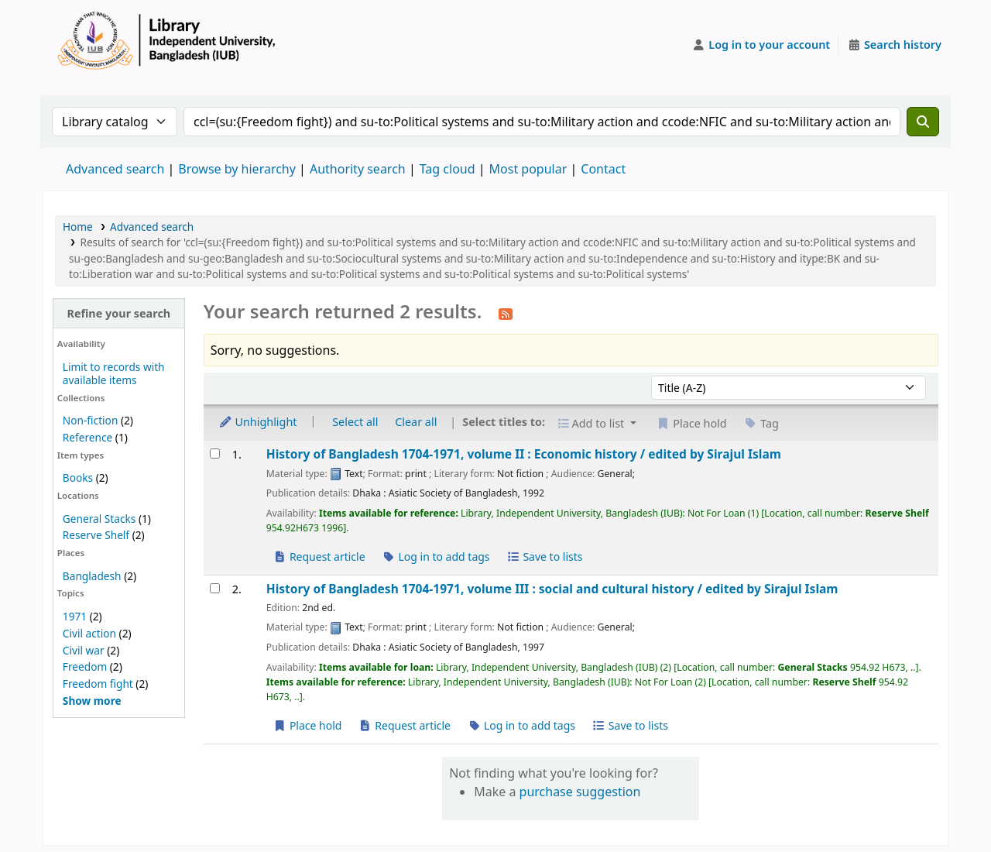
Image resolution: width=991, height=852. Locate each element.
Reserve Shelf (96, 534)
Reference (87, 437)
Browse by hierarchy (237, 168)
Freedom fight (98, 683)
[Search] (923, 121)
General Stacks (99, 518)
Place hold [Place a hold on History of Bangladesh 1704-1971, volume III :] (307, 725)
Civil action (89, 633)
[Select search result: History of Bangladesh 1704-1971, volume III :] (215, 588)
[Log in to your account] (761, 45)
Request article (319, 556)
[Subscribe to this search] (505, 313)
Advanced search (115, 168)
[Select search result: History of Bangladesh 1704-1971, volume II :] (215, 453)
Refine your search (118, 313)
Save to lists (544, 556)
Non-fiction (90, 420)
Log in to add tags (435, 556)
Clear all (416, 421)
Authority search (358, 168)
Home (78, 226)
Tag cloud (447, 168)
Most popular (528, 168)
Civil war (84, 650)
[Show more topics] (92, 700)
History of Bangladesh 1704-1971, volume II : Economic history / (523, 454)
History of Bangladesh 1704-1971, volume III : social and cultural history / (552, 589)
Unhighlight (257, 421)
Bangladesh (92, 576)
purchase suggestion (580, 791)
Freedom (85, 666)
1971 (75, 616)
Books (78, 477)
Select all (355, 421)
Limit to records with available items (114, 373)
